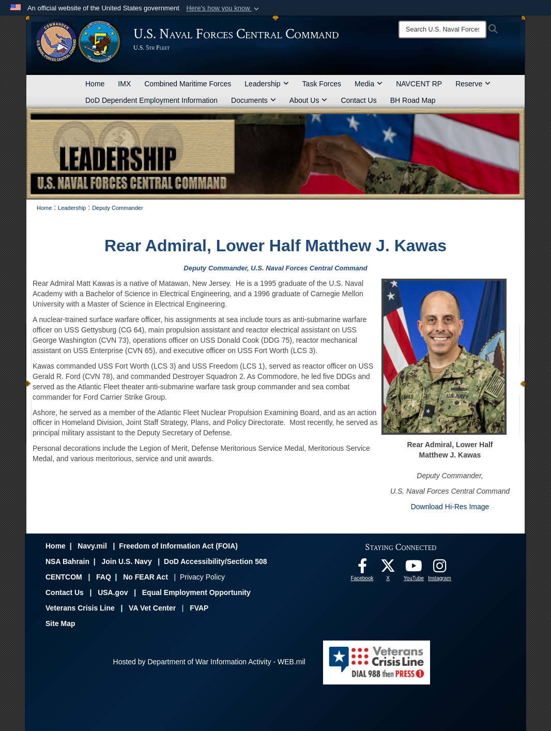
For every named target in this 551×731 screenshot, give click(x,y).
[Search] (442, 29)
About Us (308, 100)
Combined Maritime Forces (187, 84)
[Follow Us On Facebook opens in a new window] (362, 569)
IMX (124, 84)
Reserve (473, 84)
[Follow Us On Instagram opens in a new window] (440, 569)
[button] (223, 8)
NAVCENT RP (419, 84)
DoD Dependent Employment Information (151, 100)
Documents (253, 100)
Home (94, 84)
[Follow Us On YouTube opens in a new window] (414, 569)
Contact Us (358, 100)
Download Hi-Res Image (450, 506)
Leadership (266, 84)
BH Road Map (413, 100)
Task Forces (321, 84)
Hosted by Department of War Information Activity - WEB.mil (209, 662)
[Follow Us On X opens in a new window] (388, 569)
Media (368, 84)
